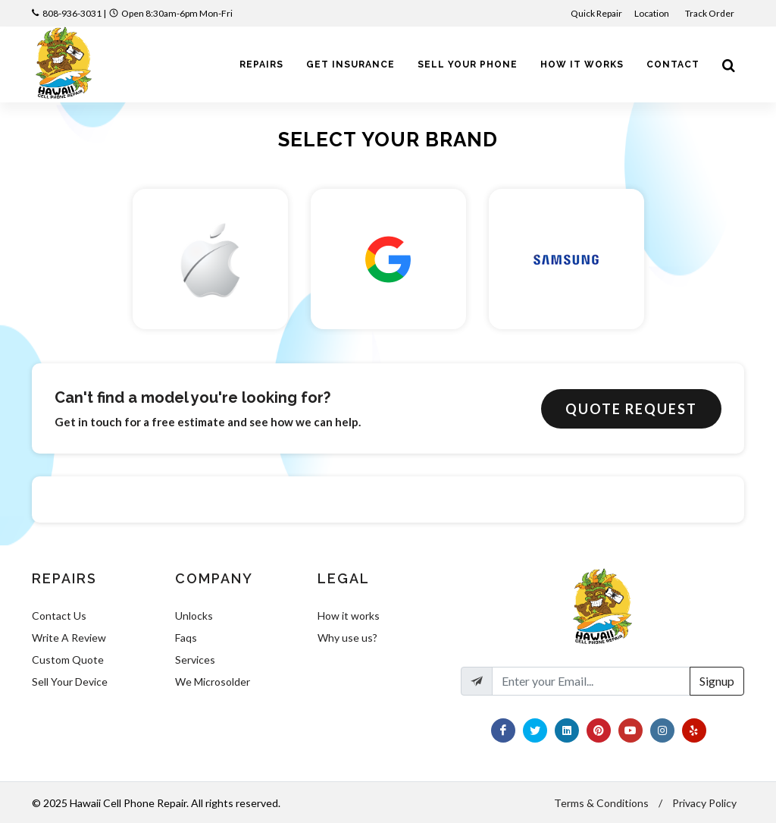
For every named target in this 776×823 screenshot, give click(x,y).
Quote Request (631, 409)
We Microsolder (212, 681)
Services (195, 659)
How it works (349, 615)
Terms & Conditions (601, 802)
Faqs (186, 637)
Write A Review (69, 637)
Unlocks (194, 615)
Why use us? (347, 637)
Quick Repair (596, 13)
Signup (716, 681)
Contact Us (59, 615)
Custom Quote (68, 659)
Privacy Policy (704, 802)
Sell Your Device (70, 681)
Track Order (710, 13)
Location (652, 13)
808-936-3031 (72, 13)
